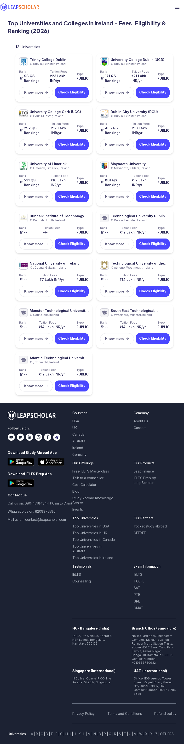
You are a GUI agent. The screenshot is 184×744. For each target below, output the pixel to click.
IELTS (76, 574)
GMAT (138, 608)
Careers (140, 428)
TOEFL (139, 581)
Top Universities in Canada (93, 540)
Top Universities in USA (90, 526)
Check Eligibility (71, 92)
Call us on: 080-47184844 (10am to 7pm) (40, 503)
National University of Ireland (55, 263)
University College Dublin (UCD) (137, 60)
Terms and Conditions (124, 713)
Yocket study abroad (150, 526)
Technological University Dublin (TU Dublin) (138, 216)
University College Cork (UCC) (55, 112)
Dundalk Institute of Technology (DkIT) (57, 216)
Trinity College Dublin (48, 60)
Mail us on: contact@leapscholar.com (37, 519)
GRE (137, 601)
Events (77, 509)
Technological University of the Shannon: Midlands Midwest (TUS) (140, 263)
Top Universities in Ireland (92, 558)
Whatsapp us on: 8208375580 (32, 511)
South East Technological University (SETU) (132, 311)
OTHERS (167, 734)
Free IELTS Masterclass (90, 471)
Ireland (77, 448)
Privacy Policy (83, 713)
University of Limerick (48, 164)
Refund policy (165, 713)
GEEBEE (140, 533)
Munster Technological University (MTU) (58, 311)
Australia (79, 441)
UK (74, 428)
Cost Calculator (84, 485)
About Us (141, 421)
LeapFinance (144, 471)
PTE (137, 594)
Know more (36, 92)
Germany (79, 454)
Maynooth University (128, 164)
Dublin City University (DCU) (134, 112)
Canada (78, 434)
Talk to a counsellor (88, 478)
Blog (76, 491)
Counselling (81, 581)
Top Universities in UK (89, 533)
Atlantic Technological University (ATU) (58, 358)
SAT (137, 588)
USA (75, 421)
